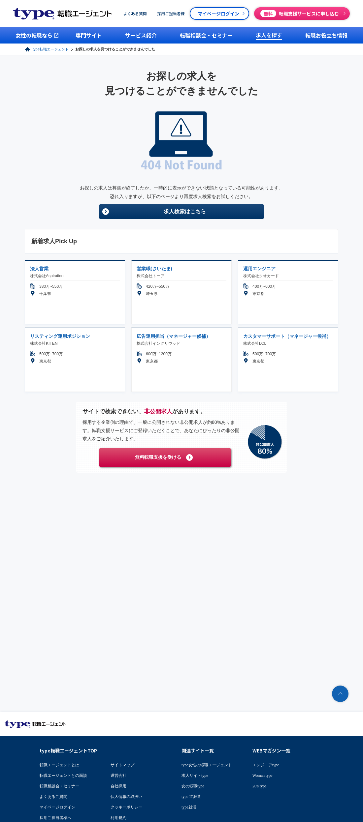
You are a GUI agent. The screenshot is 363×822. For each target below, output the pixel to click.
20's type (259, 786)
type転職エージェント (51, 49)
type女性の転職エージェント (207, 765)
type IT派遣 (191, 796)
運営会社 (118, 775)
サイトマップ (122, 765)
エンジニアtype (265, 765)
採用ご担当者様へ (55, 817)
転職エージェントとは (59, 765)
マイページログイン (57, 807)
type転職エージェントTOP (68, 750)
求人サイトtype (195, 775)
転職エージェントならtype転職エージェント (35, 724)
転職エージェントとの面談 (63, 775)
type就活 (189, 807)
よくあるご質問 (53, 796)
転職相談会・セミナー (59, 786)
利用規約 (118, 817)
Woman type (262, 775)
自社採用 (118, 786)
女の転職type (193, 786)
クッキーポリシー (126, 807)
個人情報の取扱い (126, 796)
